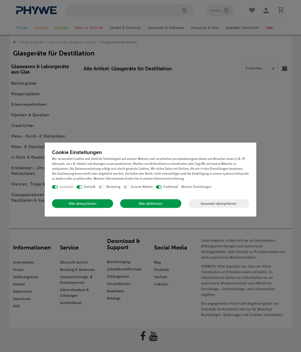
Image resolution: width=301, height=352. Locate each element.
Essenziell (66, 187)
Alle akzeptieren (82, 203)
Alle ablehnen (150, 203)
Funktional (170, 187)
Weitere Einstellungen (196, 187)
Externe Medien (142, 187)
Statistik (89, 187)
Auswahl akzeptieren (219, 203)
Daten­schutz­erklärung (169, 179)
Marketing (113, 187)
